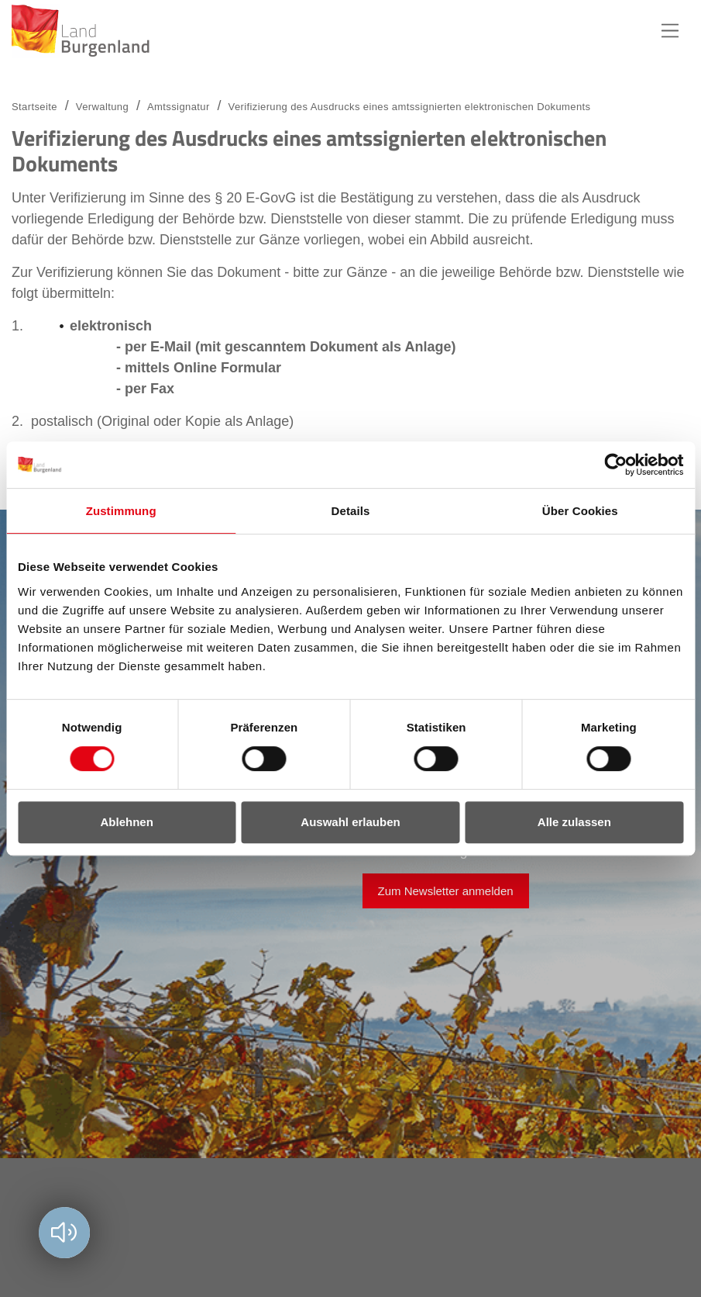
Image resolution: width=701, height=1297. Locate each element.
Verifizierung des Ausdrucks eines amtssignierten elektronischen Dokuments (410, 106)
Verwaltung (102, 106)
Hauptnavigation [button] (670, 31)
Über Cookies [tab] (580, 510)
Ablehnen (127, 821)
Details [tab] (351, 510)
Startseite (34, 106)
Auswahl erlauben (350, 821)
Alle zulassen (574, 821)
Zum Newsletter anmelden (446, 891)
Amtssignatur (178, 106)
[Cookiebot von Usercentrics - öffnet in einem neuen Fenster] (615, 464)
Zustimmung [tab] (121, 510)
